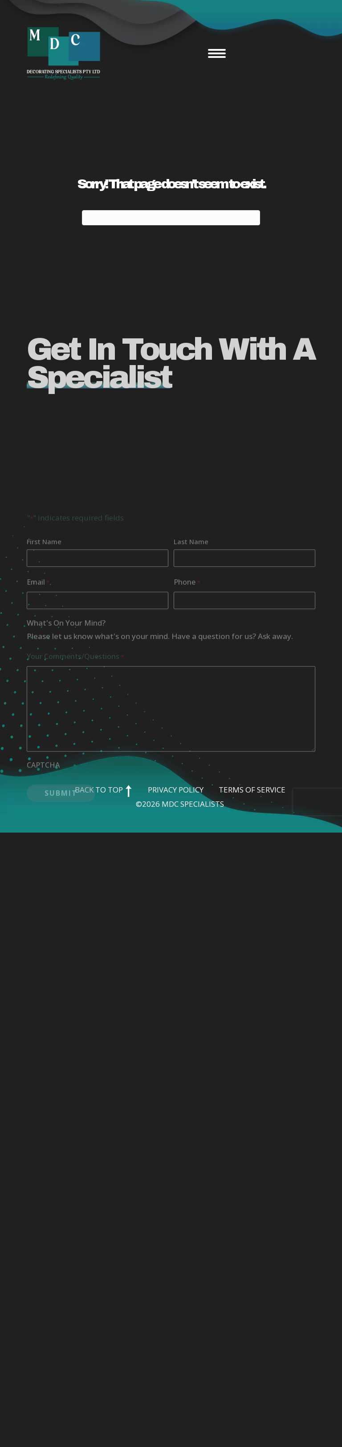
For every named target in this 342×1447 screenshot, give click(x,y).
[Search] (171, 217)
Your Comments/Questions (75, 717)
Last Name (191, 601)
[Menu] (216, 53)
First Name (44, 601)
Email (38, 643)
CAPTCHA (43, 825)
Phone (187, 643)
